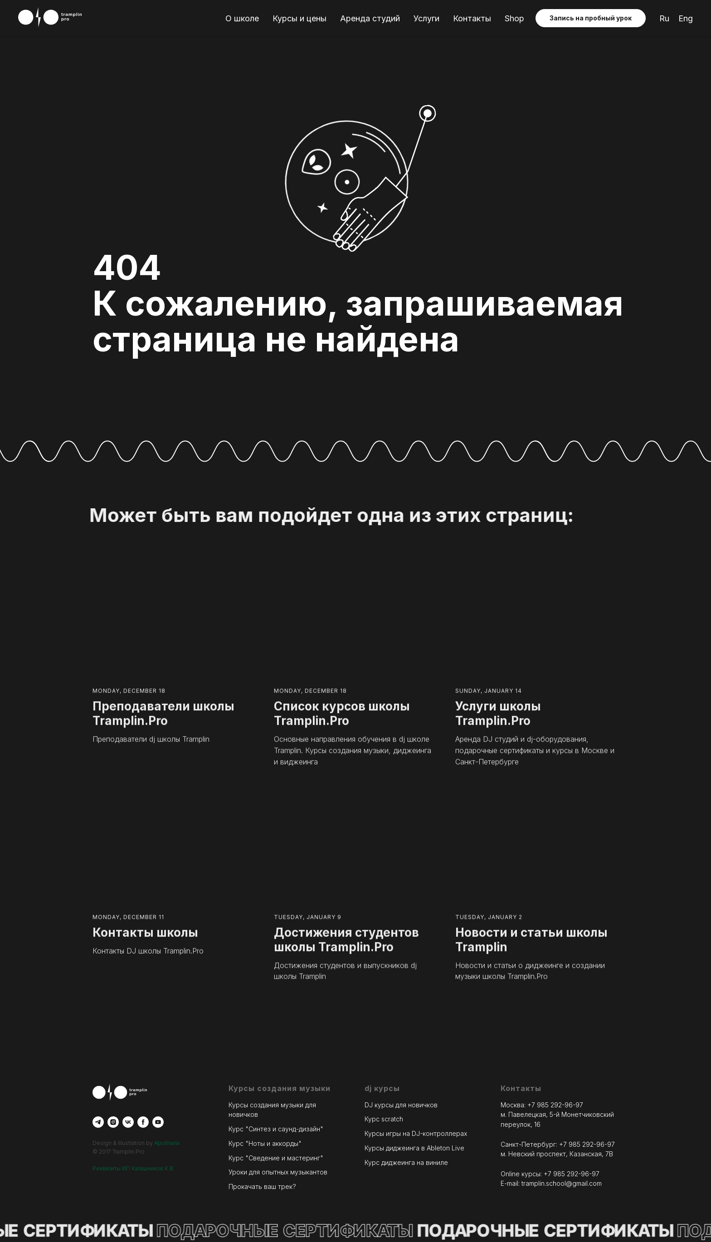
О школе (242, 18)
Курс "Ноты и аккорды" (265, 1143)
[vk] (128, 1122)
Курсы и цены (299, 18)
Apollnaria (167, 1143)
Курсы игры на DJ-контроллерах (416, 1133)
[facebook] (143, 1122)
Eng (685, 18)
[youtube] (158, 1122)
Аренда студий (370, 18)
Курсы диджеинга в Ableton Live (414, 1148)
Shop (514, 18)
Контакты (472, 18)
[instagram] (113, 1122)
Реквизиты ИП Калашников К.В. (134, 1168)
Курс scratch (384, 1119)
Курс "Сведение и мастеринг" (276, 1158)
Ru (664, 18)
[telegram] (98, 1122)
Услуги (426, 18)
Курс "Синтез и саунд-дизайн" (276, 1129)
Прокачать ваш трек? (262, 1186)
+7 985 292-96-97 (555, 1105)
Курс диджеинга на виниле (406, 1162)
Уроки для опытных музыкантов (278, 1172)
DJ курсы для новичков (401, 1105)
